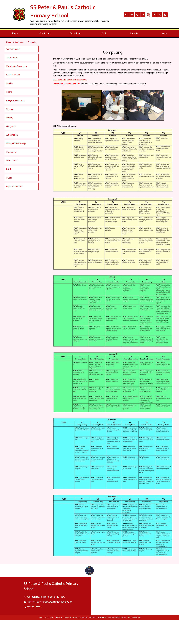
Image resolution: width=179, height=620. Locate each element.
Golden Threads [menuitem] (13, 49)
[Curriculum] (19, 42)
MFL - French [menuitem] (12, 160)
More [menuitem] (164, 33)
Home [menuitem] (15, 33)
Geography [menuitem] (11, 126)
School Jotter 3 (101, 617)
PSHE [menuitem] (8, 169)
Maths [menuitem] (9, 92)
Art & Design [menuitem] (12, 135)
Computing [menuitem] (11, 152)
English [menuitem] (9, 83)
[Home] (8, 42)
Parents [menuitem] (134, 33)
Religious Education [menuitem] (15, 100)
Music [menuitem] (9, 178)
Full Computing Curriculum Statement (70, 79)
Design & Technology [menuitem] (16, 143)
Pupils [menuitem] (104, 33)
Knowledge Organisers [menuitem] (16, 66)
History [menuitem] (9, 117)
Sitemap (123, 617)
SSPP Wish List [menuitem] (13, 74)
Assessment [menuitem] (11, 57)
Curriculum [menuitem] (74, 33)
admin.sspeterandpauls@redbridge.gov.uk (49, 601)
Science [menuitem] (9, 109)
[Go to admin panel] (134, 617)
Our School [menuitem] (44, 33)
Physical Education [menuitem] (14, 186)
